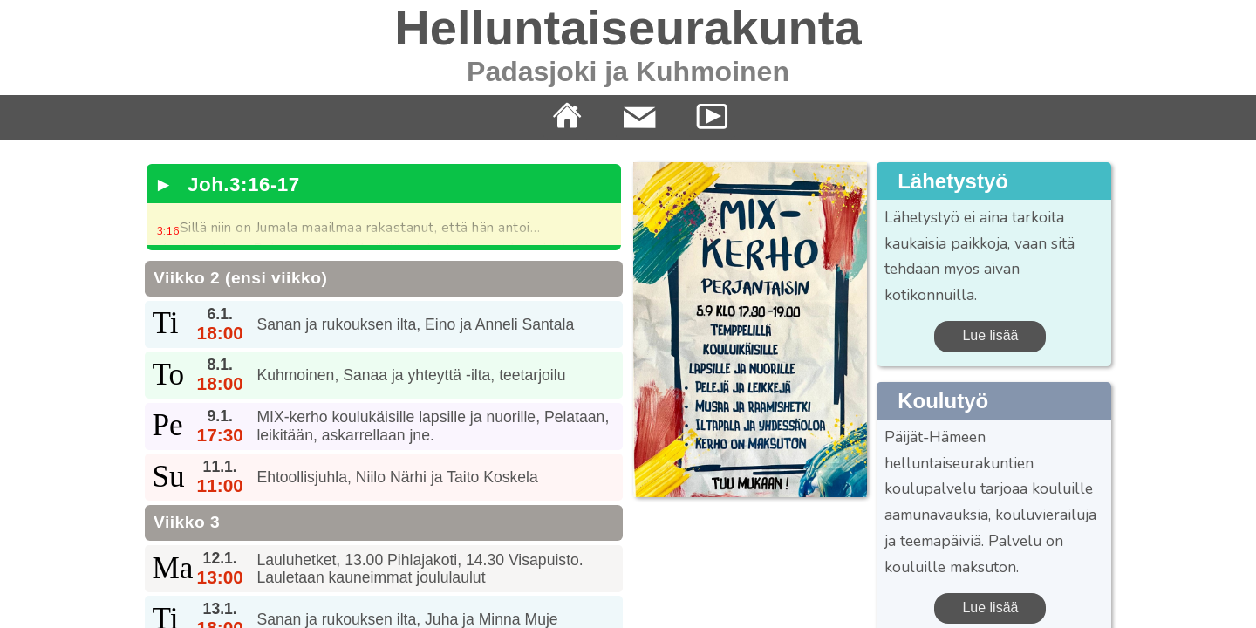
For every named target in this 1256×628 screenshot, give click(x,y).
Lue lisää (990, 335)
